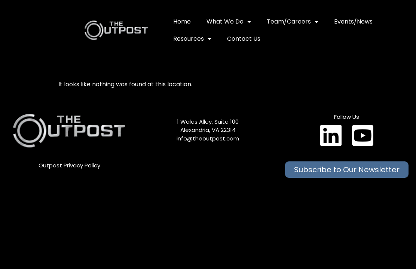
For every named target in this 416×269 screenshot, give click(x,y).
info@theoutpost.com (208, 138)
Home (182, 21)
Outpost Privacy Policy (69, 165)
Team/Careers (292, 21)
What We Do (229, 21)
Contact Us (243, 38)
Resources (192, 39)
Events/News (353, 21)
